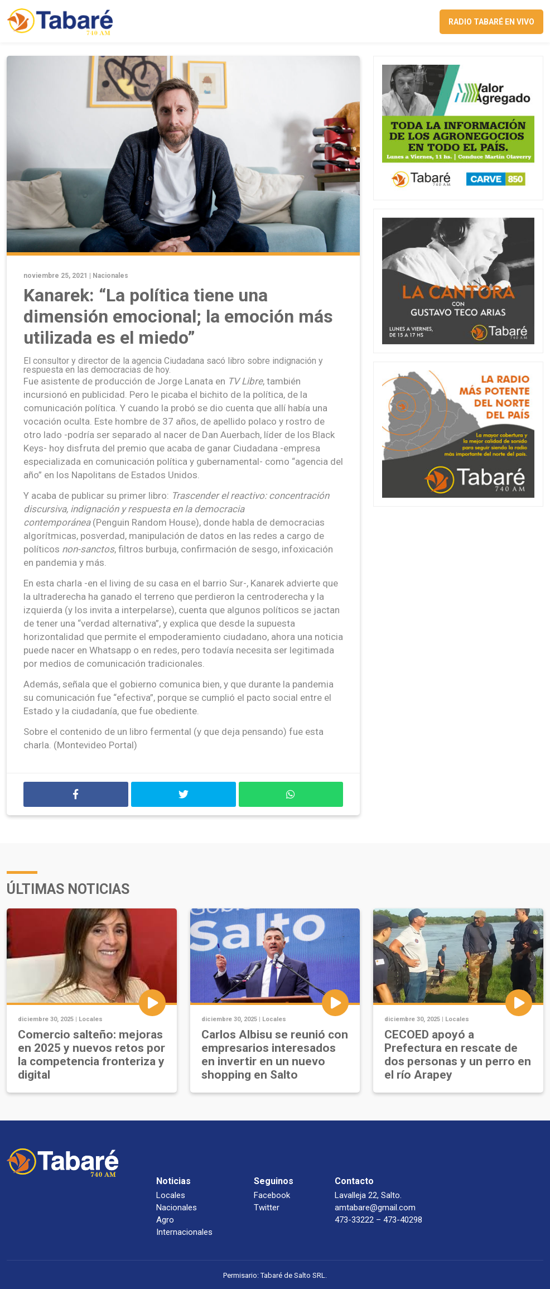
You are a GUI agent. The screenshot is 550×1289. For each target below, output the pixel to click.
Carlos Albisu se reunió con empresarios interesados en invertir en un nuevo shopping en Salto (274, 1054)
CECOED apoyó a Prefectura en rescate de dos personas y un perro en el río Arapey (457, 1054)
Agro (165, 1220)
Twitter (266, 1208)
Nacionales (110, 276)
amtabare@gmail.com (375, 1208)
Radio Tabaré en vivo (491, 21)
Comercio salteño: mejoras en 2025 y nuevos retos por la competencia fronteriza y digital (91, 1054)
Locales (91, 1019)
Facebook (272, 1195)
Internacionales (184, 1232)
